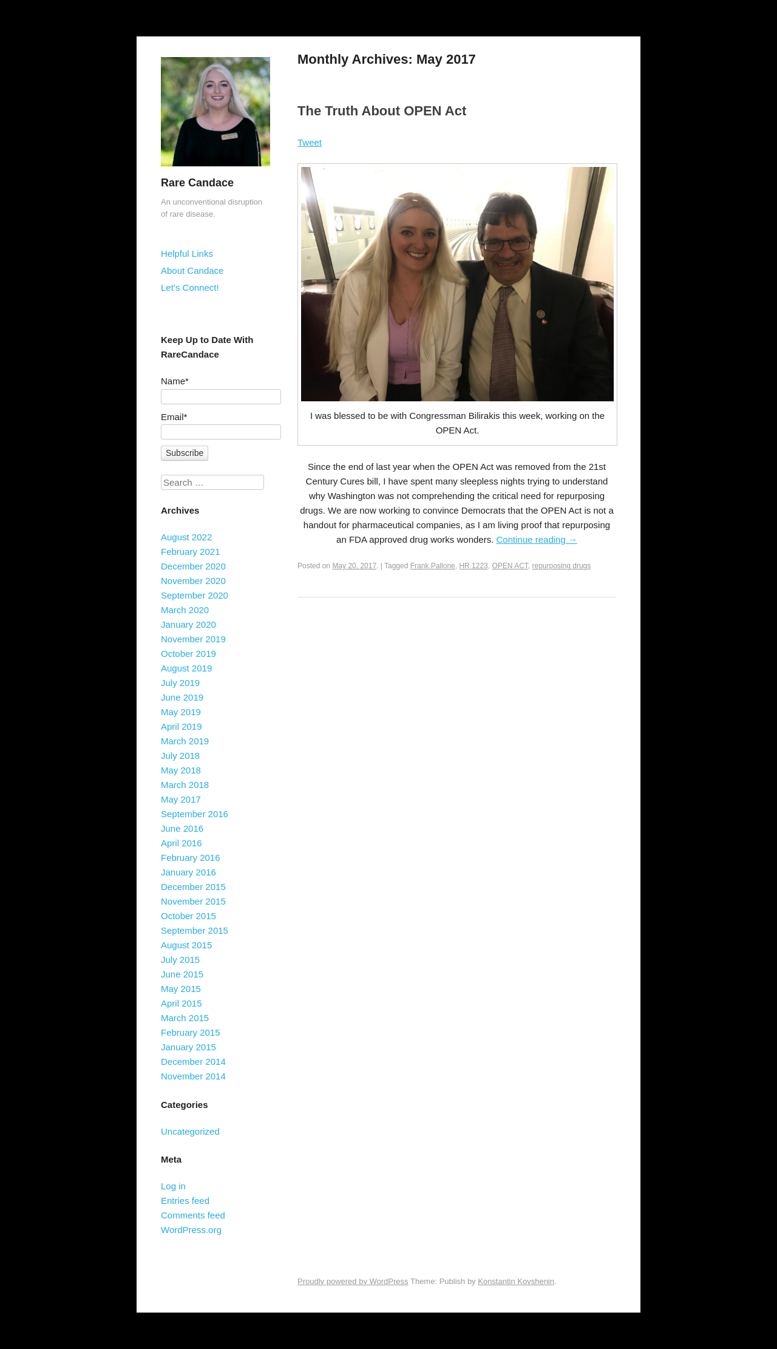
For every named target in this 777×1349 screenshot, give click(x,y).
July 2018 (180, 755)
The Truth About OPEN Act (381, 110)
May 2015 (181, 989)
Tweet (309, 142)
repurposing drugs (561, 566)
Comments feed (193, 1215)
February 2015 (190, 1032)
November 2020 (193, 581)
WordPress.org (191, 1230)
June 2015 (182, 974)
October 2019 (188, 653)
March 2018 (185, 785)
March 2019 (185, 741)
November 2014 (193, 1076)
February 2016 (190, 857)
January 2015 (188, 1047)
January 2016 (188, 872)
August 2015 (186, 945)
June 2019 (182, 697)
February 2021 (190, 551)
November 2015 (193, 901)
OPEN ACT (510, 566)
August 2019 (186, 668)
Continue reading (537, 539)
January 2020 (188, 624)
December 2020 (193, 566)
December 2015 (193, 887)
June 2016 (182, 828)
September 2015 (194, 930)
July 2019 (180, 683)
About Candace (192, 270)
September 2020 (194, 595)
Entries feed (185, 1200)
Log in (173, 1186)
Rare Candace (197, 183)
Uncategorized (190, 1131)
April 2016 (181, 843)
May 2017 (181, 799)
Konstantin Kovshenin (516, 1281)
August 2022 (186, 537)
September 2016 (194, 814)
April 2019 (181, 726)
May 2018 (181, 770)
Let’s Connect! (190, 287)
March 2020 (185, 610)
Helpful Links (187, 253)
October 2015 (188, 916)
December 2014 (193, 1061)
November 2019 (193, 639)
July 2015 (180, 959)
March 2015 (185, 1018)
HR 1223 (473, 566)
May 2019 (181, 712)
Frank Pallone (432, 566)
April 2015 (181, 1003)
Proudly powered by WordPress (353, 1281)
